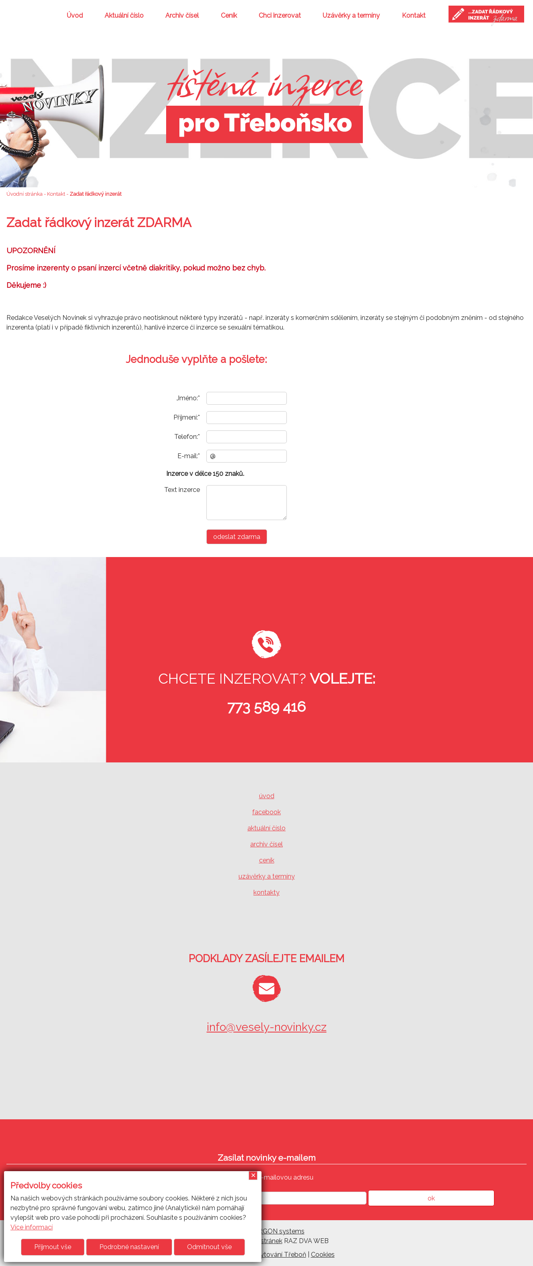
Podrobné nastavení (129, 1247)
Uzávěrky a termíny (351, 15)
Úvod (75, 15)
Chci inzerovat (280, 15)
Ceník (229, 15)
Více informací (31, 1227)
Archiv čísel (182, 15)
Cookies (323, 1254)
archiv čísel (266, 844)
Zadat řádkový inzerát (95, 194)
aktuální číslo (266, 828)
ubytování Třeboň (279, 1254)
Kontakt (414, 15)
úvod (266, 796)
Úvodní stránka (24, 194)
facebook (266, 812)
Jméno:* (188, 398)
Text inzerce (182, 490)
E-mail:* (188, 456)
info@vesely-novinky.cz (267, 1027)
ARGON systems (279, 1231)
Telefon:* (187, 436)
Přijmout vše (52, 1247)
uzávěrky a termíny (267, 876)
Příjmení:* (186, 417)
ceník (266, 860)
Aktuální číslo (124, 15)
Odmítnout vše (209, 1247)
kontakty (266, 892)
